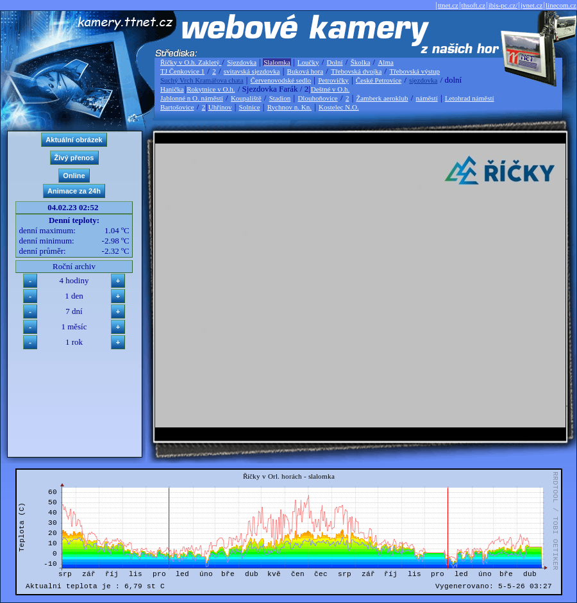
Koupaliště (246, 98)
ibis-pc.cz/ (503, 5)
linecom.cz (561, 5)
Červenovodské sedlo (281, 80)
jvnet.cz (532, 5)
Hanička (172, 89)
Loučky (308, 62)
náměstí (427, 98)
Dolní (335, 62)
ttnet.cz (448, 5)
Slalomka (276, 62)
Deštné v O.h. (330, 89)
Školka (361, 62)
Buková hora (305, 71)
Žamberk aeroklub (382, 98)
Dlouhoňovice (317, 98)
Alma (385, 62)
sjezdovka (423, 80)
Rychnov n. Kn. (289, 107)
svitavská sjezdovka (252, 71)
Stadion (280, 98)
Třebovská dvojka (356, 71)
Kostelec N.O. (339, 107)
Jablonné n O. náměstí (191, 98)
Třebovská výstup (414, 71)
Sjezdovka (241, 62)
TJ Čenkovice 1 (182, 71)
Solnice (249, 107)
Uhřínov (220, 107)
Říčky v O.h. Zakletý (190, 62)
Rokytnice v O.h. (211, 89)
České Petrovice (378, 80)
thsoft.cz (474, 5)
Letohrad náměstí (469, 98)
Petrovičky (333, 80)
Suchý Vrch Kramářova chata (202, 80)
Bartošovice (177, 107)
